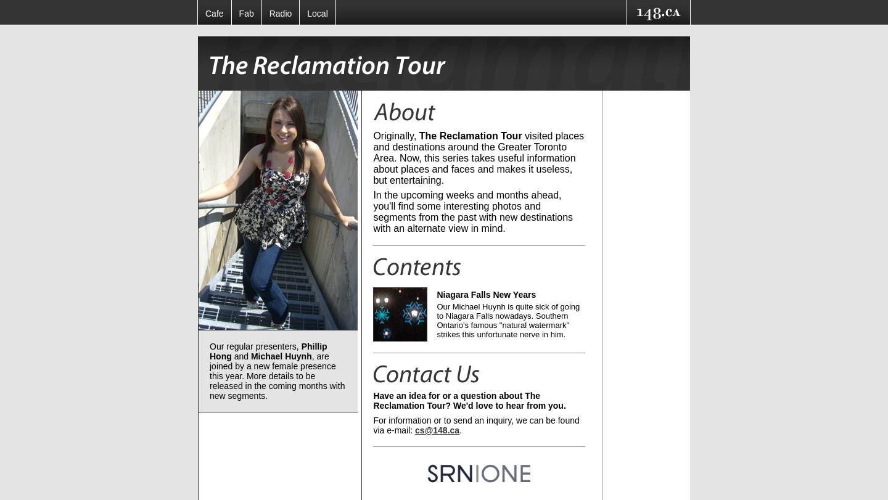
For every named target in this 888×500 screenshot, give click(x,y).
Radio (280, 13)
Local (317, 13)
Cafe (214, 13)
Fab (246, 13)
